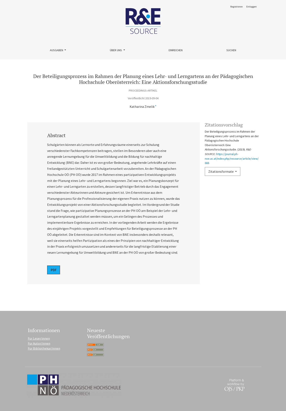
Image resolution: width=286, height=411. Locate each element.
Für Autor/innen (39, 343)
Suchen (231, 50)
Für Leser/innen (39, 338)
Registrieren (236, 6)
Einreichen (176, 50)
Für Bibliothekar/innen (44, 348)
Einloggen (251, 6)
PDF (53, 270)
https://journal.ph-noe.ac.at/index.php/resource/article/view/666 (232, 158)
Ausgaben (57, 50)
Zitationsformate (221, 171)
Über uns (116, 50)
